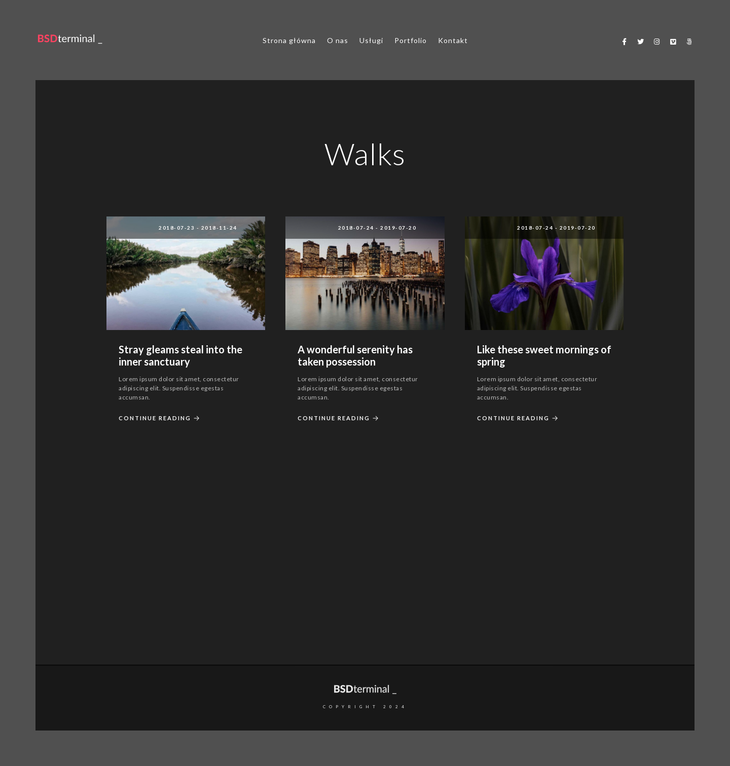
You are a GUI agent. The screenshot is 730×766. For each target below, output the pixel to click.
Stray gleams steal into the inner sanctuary (180, 355)
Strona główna (289, 40)
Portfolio (410, 40)
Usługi (371, 40)
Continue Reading (160, 418)
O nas (337, 40)
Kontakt (453, 40)
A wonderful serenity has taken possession (355, 355)
